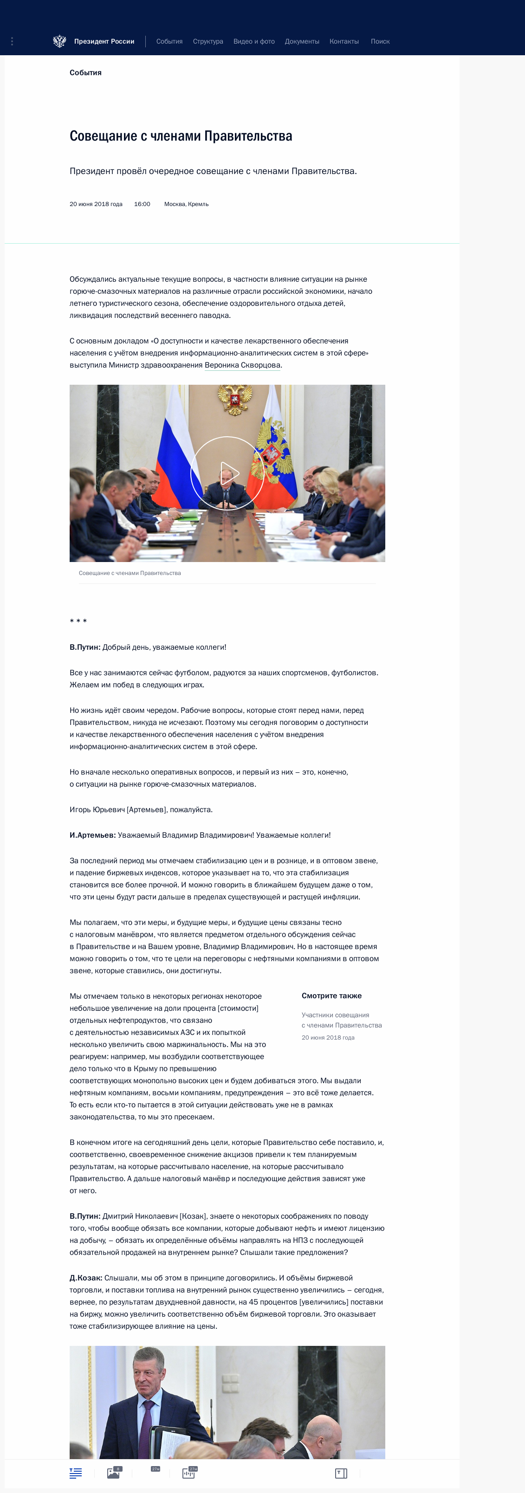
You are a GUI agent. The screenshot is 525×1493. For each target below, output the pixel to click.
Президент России (104, 13)
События (86, 72)
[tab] (75, 1473)
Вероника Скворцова (242, 365)
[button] (15, 14)
